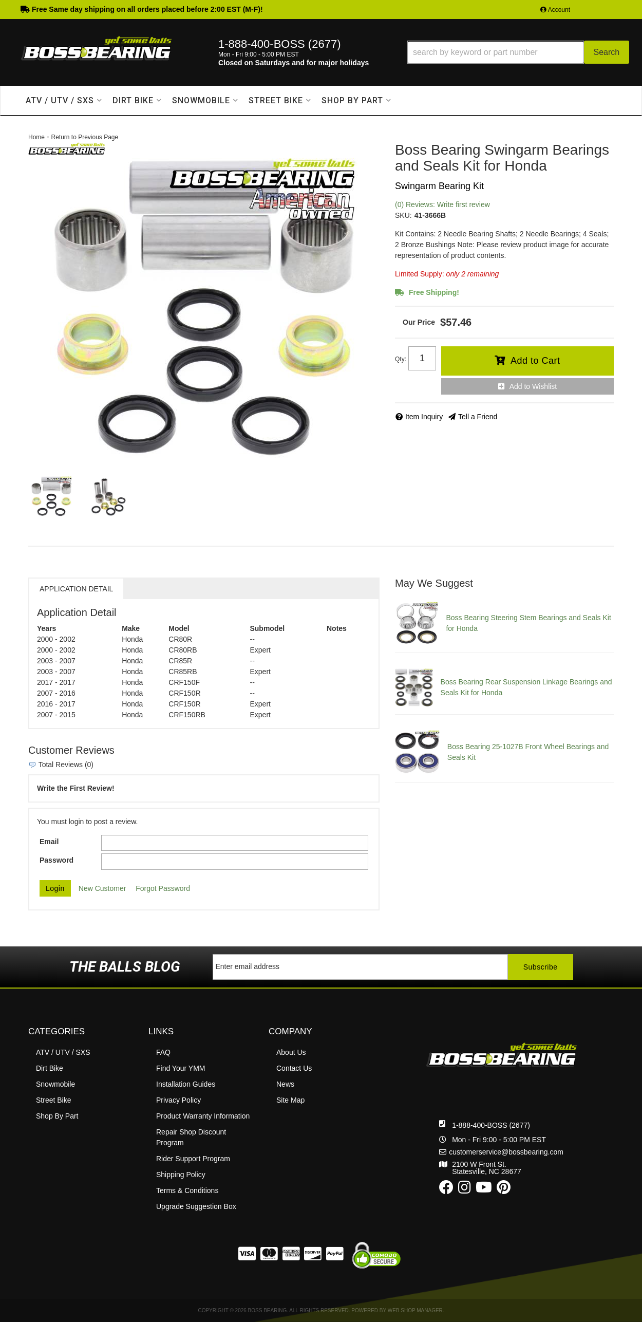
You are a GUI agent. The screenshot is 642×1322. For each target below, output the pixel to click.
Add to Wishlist (533, 386)
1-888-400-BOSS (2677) (491, 1125)
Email (49, 841)
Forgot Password (163, 888)
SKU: (403, 215)
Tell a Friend (477, 417)
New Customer (102, 888)
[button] (518, 52)
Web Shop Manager (415, 1310)
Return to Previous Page (84, 137)
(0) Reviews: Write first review (442, 204)
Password (56, 860)
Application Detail (76, 589)
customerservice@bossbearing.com (506, 1152)
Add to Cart (535, 361)
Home (36, 137)
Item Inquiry (424, 417)
